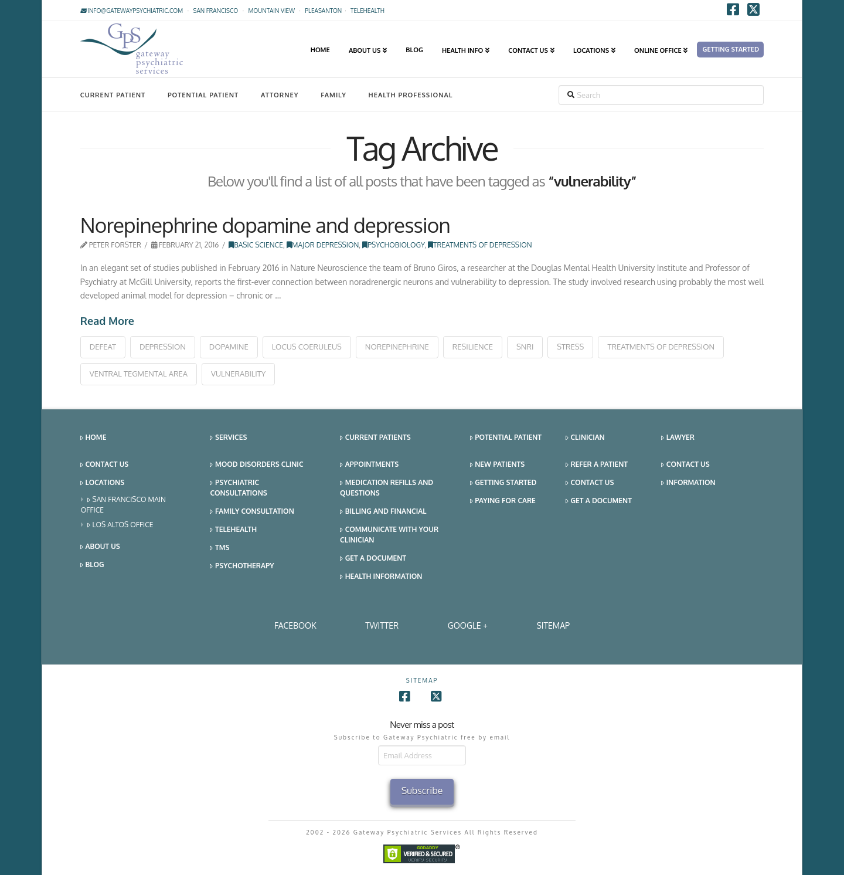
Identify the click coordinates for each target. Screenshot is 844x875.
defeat (103, 346)
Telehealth (233, 530)
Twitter (382, 625)
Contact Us (104, 465)
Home (93, 438)
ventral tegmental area (139, 373)
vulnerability (238, 373)
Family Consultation (252, 512)
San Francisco (215, 10)
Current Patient (112, 95)
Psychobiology (393, 244)
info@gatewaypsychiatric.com (131, 10)
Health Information (381, 577)
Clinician (585, 438)
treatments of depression (660, 346)
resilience (472, 346)
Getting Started (503, 483)
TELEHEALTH (367, 10)
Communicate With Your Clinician (389, 534)
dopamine (229, 346)
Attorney (280, 95)
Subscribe (422, 790)
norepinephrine (397, 346)
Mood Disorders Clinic (256, 465)
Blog (92, 565)
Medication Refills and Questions (386, 487)
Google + (468, 625)
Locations (102, 483)
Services (228, 438)
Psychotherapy (242, 566)
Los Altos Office (120, 525)
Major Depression (323, 244)
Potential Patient (203, 95)
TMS (219, 548)
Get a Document (373, 559)
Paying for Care (503, 501)
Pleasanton (323, 10)
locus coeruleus (307, 346)
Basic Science (256, 244)
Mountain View (271, 10)
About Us (100, 547)
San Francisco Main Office (123, 504)
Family (333, 95)
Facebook (295, 625)
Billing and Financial (383, 512)
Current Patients (375, 438)
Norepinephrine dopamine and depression (265, 225)
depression (162, 346)
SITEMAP (553, 625)
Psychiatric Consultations (238, 487)
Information (688, 483)
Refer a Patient (597, 465)
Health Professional (411, 95)
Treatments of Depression (480, 244)
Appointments (369, 465)
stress (570, 346)
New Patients (497, 465)
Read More (107, 320)
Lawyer (678, 438)
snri (524, 346)
